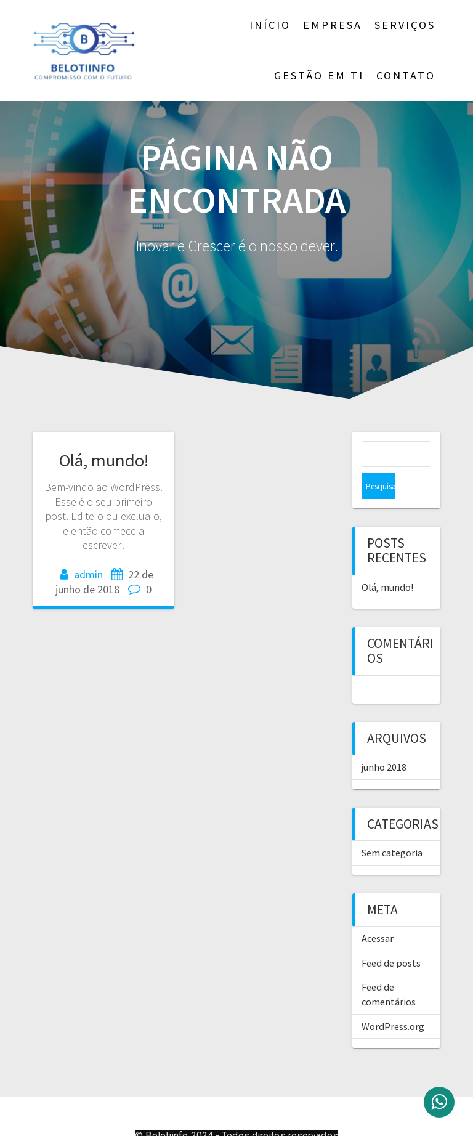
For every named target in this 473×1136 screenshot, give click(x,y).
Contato (405, 75)
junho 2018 (384, 741)
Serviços (404, 25)
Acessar (378, 912)
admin (88, 574)
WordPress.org (393, 1000)
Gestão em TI (319, 75)
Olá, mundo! (103, 460)
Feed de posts (391, 937)
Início (270, 25)
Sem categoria (392, 827)
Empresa (332, 25)
